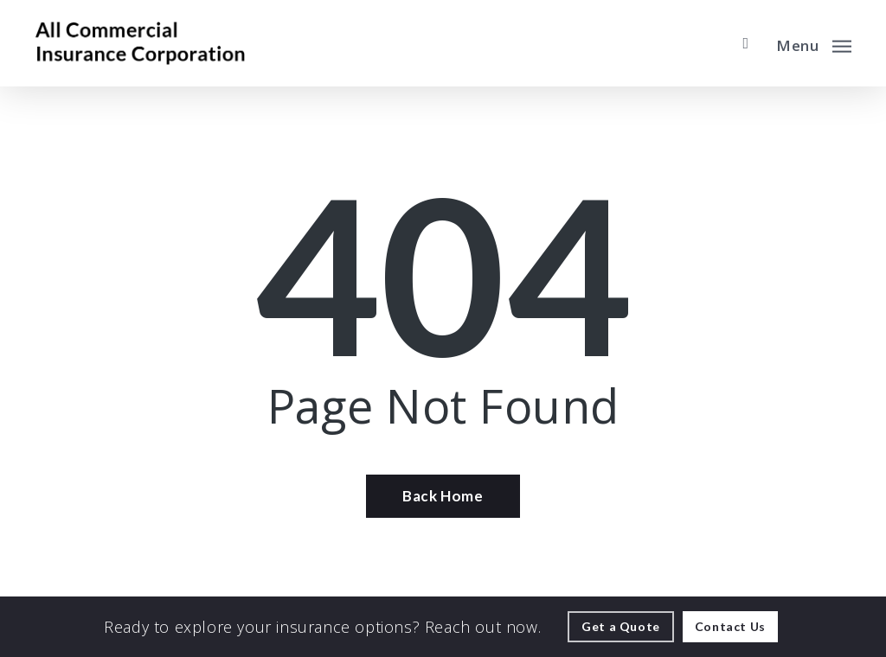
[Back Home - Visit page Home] (442, 496)
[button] (813, 43)
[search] (745, 43)
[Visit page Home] (140, 43)
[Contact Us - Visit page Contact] (730, 626)
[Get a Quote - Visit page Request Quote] (621, 626)
